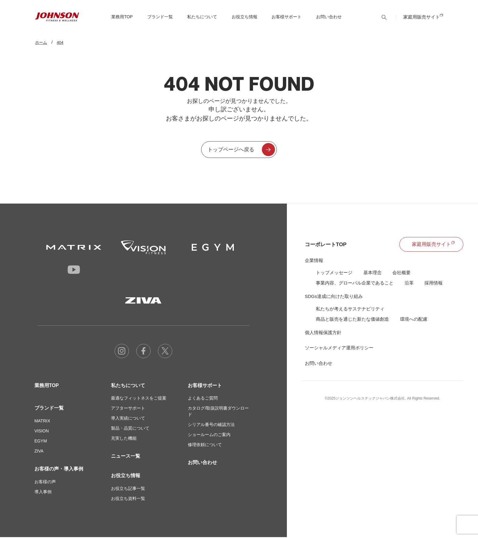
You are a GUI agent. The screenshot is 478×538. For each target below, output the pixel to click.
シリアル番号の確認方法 (211, 425)
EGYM (40, 441)
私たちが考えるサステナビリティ (350, 309)
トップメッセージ (334, 273)
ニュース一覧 (125, 456)
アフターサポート (128, 409)
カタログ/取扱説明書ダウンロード (218, 412)
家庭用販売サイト (421, 20)
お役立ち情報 (125, 476)
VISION (41, 431)
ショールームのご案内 (209, 435)
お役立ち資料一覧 (128, 499)
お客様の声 (45, 482)
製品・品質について (130, 429)
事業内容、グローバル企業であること (355, 283)
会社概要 (401, 273)
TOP (122, 20)
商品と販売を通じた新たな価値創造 (352, 320)
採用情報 (433, 283)
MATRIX (42, 421)
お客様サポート (205, 386)
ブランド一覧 (49, 408)
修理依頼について (205, 445)
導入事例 (43, 492)
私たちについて (128, 386)
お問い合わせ (329, 20)
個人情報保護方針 (323, 333)
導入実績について (128, 419)
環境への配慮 (413, 320)
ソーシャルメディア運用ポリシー (339, 348)
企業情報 (314, 261)
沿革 (409, 283)
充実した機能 (124, 439)
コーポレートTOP (327, 245)
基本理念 (372, 273)
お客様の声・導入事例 (58, 469)
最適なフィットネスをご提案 (138, 399)
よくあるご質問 (203, 399)
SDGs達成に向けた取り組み (334, 297)
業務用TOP (46, 386)
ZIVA (39, 451)
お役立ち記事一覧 (128, 489)
